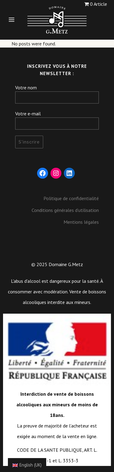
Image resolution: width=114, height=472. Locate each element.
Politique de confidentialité (71, 198)
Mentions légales (81, 222)
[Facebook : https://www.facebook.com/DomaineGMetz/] (42, 173)
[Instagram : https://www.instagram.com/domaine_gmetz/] (55, 173)
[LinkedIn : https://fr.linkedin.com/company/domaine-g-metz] (69, 173)
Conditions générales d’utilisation (65, 210)
